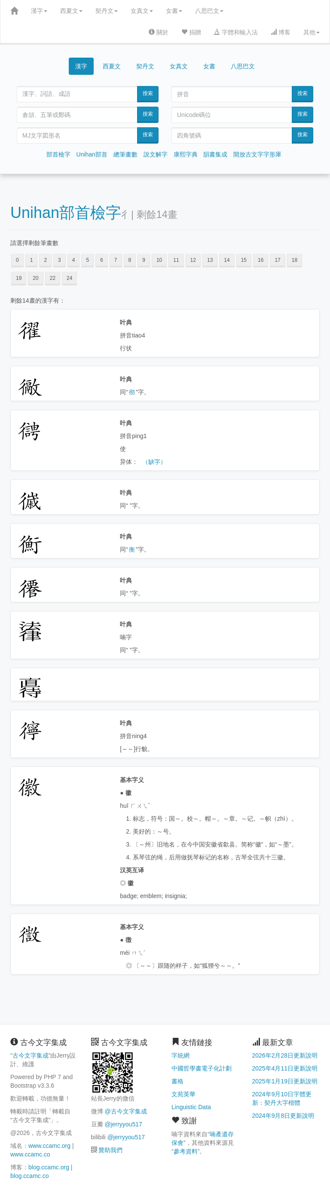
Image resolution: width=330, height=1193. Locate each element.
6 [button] (101, 260)
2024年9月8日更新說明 (283, 1115)
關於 (158, 32)
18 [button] (294, 260)
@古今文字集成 (125, 1111)
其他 (311, 32)
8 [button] (129, 260)
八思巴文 (209, 10)
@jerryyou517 (123, 1124)
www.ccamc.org (49, 1145)
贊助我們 (110, 1150)
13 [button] (210, 260)
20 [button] (35, 278)
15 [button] (244, 260)
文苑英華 (183, 1094)
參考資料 (186, 1151)
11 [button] (176, 260)
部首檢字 (58, 154)
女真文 (142, 10)
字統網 (180, 1055)
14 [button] (226, 260)
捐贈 (191, 32)
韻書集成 (215, 154)
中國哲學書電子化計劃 (201, 1068)
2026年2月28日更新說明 (285, 1055)
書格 (177, 1081)
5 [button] (87, 260)
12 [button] (193, 260)
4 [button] (73, 260)
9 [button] (143, 260)
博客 (280, 32)
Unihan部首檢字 (65, 212)
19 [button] (18, 278)
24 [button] (69, 278)
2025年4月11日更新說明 (285, 1068)
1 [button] (31, 260)
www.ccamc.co (30, 1154)
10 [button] (159, 260)
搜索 (148, 93)
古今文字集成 (30, 1055)
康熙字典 (186, 154)
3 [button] (59, 260)
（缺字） (154, 461)
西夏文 (71, 10)
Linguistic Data (191, 1107)
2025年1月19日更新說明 (285, 1081)
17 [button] (277, 260)
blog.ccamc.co (29, 1175)
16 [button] (260, 260)
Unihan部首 (91, 154)
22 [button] (52, 278)
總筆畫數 (125, 154)
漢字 (39, 10)
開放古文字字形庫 (257, 154)
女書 (174, 10)
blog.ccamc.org (48, 1167)
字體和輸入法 (236, 32)
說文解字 (156, 154)
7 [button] (115, 260)
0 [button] (17, 260)
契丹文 (106, 10)
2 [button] (45, 260)
